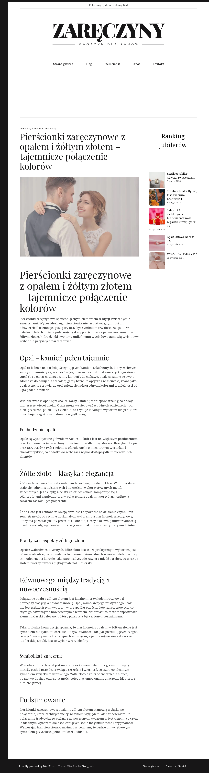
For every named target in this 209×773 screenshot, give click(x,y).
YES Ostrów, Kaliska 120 (182, 254)
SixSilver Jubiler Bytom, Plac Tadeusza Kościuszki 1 (182, 195)
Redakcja (25, 128)
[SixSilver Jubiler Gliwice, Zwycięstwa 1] (157, 180)
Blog (89, 64)
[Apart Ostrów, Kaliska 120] (157, 243)
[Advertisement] (108, 95)
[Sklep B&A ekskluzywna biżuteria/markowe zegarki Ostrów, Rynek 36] (157, 217)
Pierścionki (112, 64)
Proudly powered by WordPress (37, 766)
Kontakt (158, 64)
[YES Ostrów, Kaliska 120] (157, 261)
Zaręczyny (108, 29)
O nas (136, 64)
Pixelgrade (88, 766)
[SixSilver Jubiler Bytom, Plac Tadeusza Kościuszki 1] (157, 198)
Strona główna (63, 64)
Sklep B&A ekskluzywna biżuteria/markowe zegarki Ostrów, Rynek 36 (181, 218)
